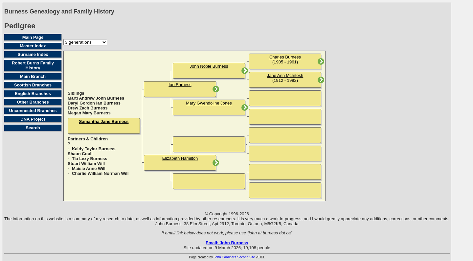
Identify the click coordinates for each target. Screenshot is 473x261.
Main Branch (33, 76)
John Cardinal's (225, 257)
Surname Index (32, 54)
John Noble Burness (209, 66)
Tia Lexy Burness (89, 158)
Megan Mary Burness (89, 112)
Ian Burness (180, 84)
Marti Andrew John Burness (96, 98)
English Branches (33, 93)
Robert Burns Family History (33, 65)
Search (33, 127)
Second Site (246, 257)
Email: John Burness (227, 242)
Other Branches (33, 102)
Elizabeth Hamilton (180, 158)
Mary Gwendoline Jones (209, 103)
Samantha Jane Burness (103, 121)
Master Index (33, 45)
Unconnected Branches (32, 110)
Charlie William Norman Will (100, 173)
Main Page (32, 37)
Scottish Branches (33, 85)
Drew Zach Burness (87, 108)
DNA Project (32, 119)
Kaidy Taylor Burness (94, 148)
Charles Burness (285, 57)
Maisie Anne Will (88, 168)
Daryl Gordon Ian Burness (94, 103)
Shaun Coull (80, 153)
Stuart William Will (86, 163)
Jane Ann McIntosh (285, 75)
